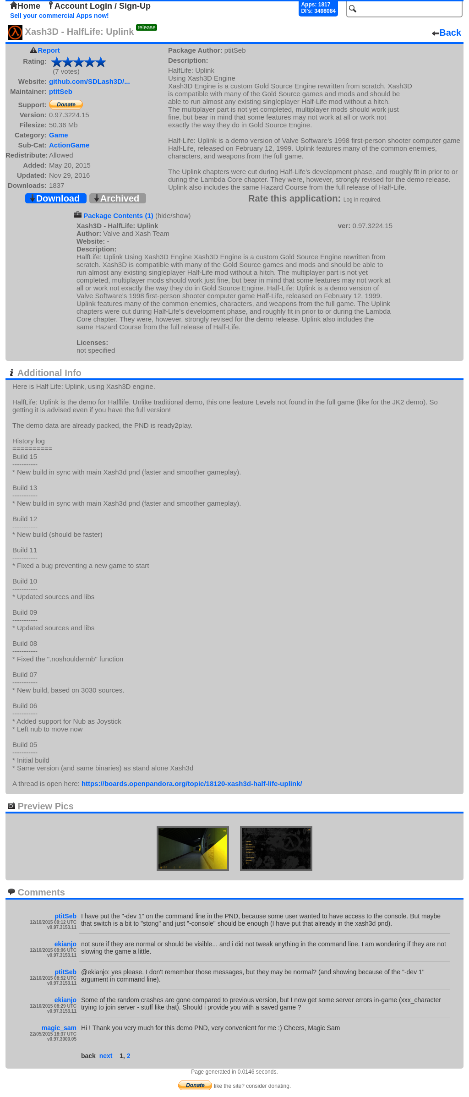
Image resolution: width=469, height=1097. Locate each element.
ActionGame (69, 145)
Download (54, 198)
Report (49, 50)
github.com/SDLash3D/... (89, 81)
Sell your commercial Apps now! (59, 15)
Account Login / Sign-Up (99, 6)
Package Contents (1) (118, 215)
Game (58, 135)
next (106, 1055)
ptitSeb (60, 91)
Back (446, 32)
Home (25, 6)
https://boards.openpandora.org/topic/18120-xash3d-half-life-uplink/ (192, 783)
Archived (116, 198)
